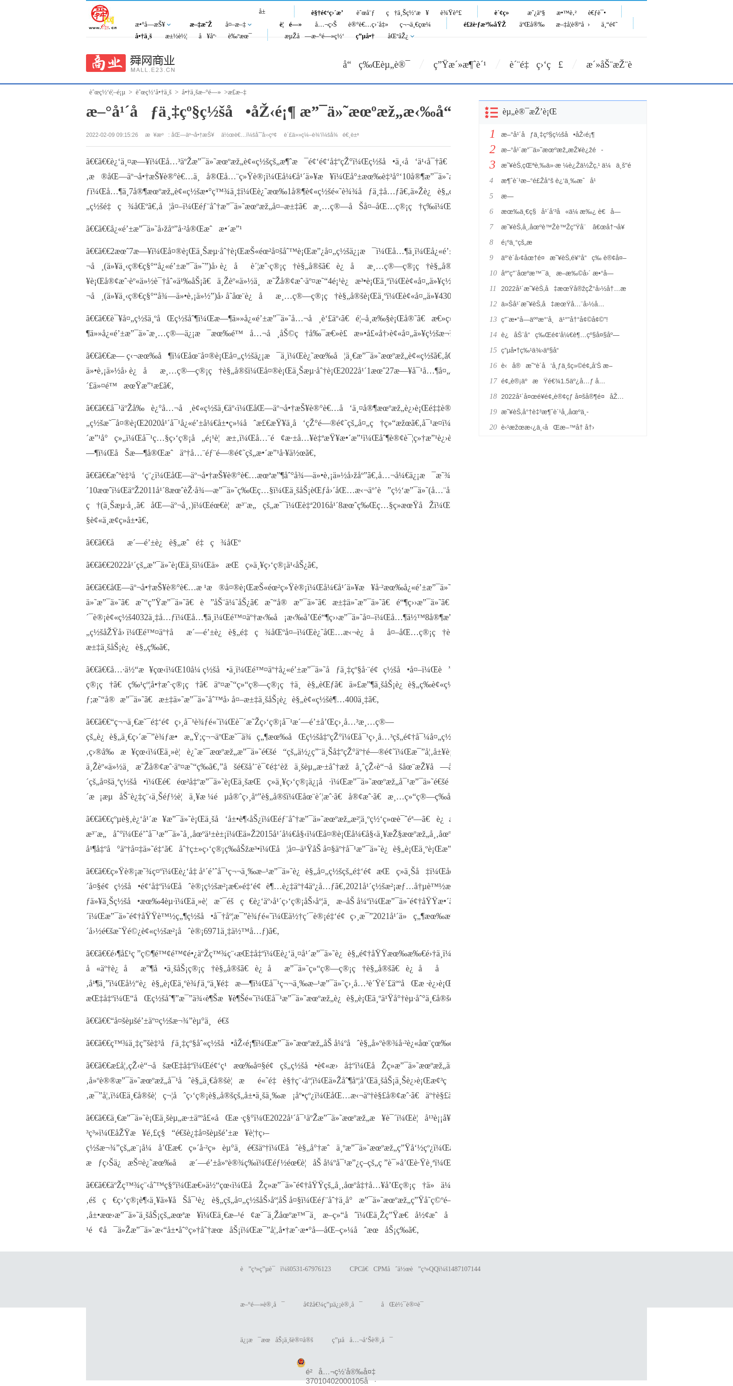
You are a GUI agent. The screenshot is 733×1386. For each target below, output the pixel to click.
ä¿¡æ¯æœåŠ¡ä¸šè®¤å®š (276, 1340)
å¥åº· (207, 36)
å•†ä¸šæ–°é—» (201, 92)
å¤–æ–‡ (235, 24)
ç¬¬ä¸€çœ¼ (415, 24)
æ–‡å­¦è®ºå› (572, 24)
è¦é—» (291, 24)
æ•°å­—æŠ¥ (150, 24)
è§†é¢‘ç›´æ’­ (327, 12)
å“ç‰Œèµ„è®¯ (376, 64)
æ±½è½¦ (176, 36)
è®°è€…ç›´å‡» (368, 24)
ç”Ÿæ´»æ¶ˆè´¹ (459, 64)
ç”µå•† (365, 36)
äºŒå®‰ (532, 24)
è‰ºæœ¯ (240, 36)
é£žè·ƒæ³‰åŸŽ (485, 24)
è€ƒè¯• (597, 12)
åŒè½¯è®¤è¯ (404, 1304)
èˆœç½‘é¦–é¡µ (107, 92)
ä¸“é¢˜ (609, 24)
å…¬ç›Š (326, 24)
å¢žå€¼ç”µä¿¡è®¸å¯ (332, 1304)
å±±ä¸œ (266, 16)
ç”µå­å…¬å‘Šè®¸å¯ (362, 1340)
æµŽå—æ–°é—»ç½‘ (315, 36)
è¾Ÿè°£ (451, 12)
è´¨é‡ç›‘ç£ (536, 64)
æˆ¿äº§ (536, 12)
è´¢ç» (504, 12)
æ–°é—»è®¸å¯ (262, 1304)
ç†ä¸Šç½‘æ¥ (407, 12)
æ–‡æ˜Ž (201, 24)
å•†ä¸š (143, 36)
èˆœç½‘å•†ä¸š (154, 92)
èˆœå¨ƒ (366, 12)
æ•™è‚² (566, 12)
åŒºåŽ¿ (398, 36)
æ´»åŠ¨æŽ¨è (616, 64)
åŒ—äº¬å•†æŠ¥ (193, 135)
